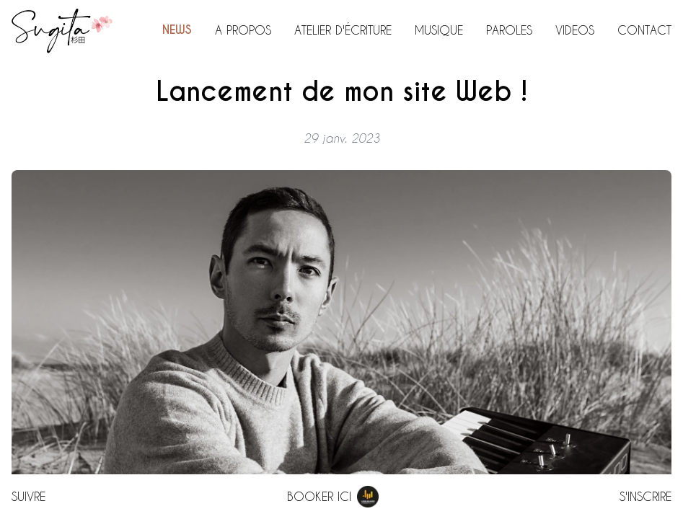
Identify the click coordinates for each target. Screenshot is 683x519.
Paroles (509, 30)
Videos (574, 30)
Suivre (28, 496)
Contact (644, 30)
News (177, 29)
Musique (439, 30)
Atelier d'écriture (343, 30)
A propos (243, 30)
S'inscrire (645, 496)
